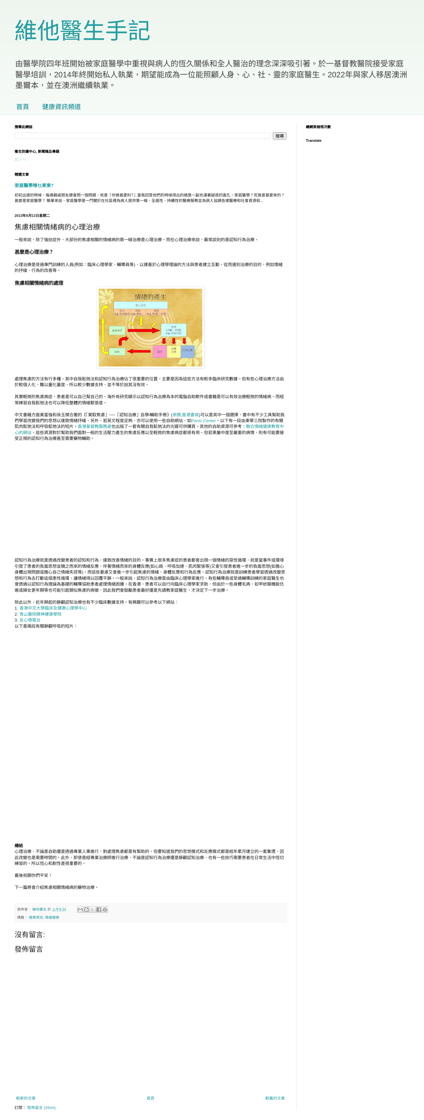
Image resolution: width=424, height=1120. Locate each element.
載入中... (22, 159)
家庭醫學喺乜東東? (34, 185)
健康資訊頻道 (61, 106)
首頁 (22, 106)
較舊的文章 (275, 1098)
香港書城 (190, 414)
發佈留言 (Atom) (41, 1107)
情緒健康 (52, 917)
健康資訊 (36, 917)
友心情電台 (29, 620)
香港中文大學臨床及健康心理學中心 (53, 608)
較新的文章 (26, 1098)
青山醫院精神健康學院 (40, 614)
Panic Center (203, 420)
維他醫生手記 (83, 31)
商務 (177, 414)
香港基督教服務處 (94, 426)
